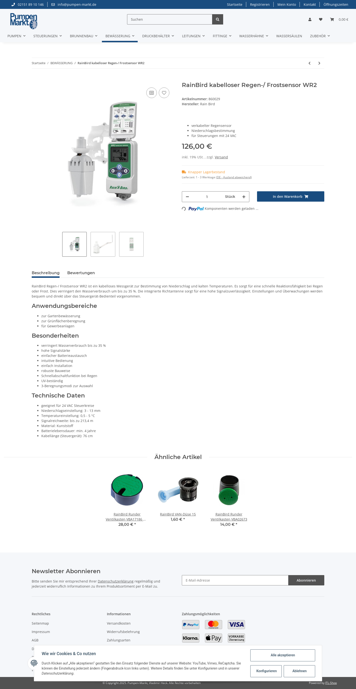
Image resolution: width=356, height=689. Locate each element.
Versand (221, 157)
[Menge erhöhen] (244, 197)
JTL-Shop (331, 683)
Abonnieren (306, 580)
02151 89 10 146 (28, 4)
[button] (310, 19)
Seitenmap (40, 623)
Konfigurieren (266, 671)
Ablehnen (299, 671)
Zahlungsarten (118, 640)
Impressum (41, 631)
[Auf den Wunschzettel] (164, 92)
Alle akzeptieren (282, 655)
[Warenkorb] (339, 19)
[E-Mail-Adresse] (235, 580)
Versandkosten (119, 623)
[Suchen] (169, 19)
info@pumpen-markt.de (73, 4)
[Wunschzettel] (320, 19)
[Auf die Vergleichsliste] (151, 92)
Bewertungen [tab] (81, 273)
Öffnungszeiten (336, 4)
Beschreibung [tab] (46, 273)
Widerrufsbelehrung (123, 631)
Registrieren (260, 4)
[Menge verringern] (187, 197)
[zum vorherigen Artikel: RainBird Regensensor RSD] (309, 63)
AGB (35, 640)
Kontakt (310, 4)
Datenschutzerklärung (116, 581)
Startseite (234, 4)
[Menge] (207, 197)
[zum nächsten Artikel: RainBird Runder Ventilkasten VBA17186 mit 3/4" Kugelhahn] (319, 63)
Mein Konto (286, 4)
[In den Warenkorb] (35, 79)
